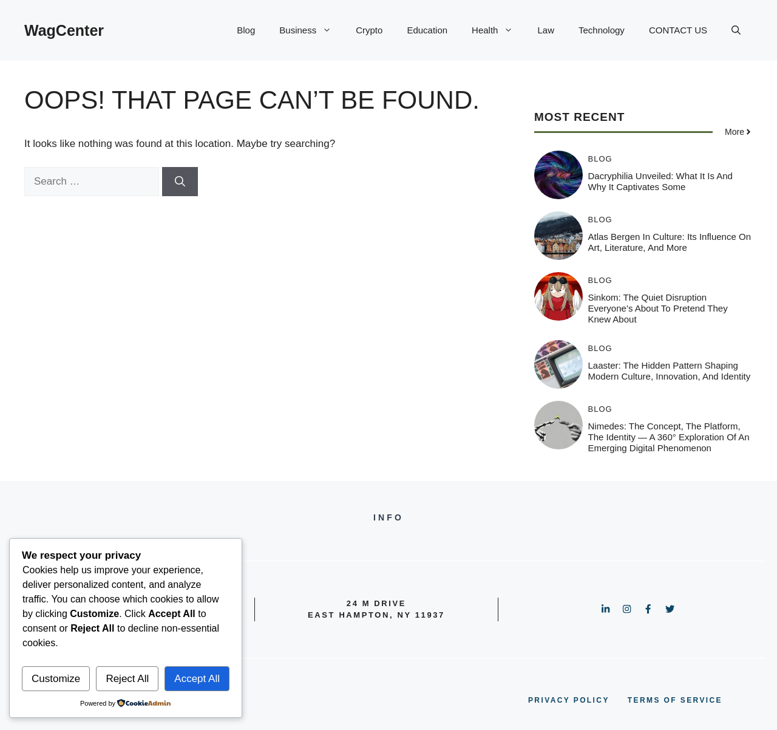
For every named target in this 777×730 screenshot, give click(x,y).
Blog (246, 30)
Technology (602, 30)
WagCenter (64, 30)
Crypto (369, 30)
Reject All (127, 678)
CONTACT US (678, 30)
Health (498, 30)
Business (311, 30)
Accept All (197, 678)
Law (545, 30)
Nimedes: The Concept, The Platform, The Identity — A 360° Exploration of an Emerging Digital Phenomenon (669, 437)
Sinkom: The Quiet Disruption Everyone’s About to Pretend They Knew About (658, 308)
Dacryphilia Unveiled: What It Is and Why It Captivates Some (660, 181)
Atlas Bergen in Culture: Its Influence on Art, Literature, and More (669, 242)
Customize (56, 678)
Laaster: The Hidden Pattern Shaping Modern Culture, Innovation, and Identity (669, 370)
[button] (736, 30)
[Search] (180, 181)
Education (427, 30)
